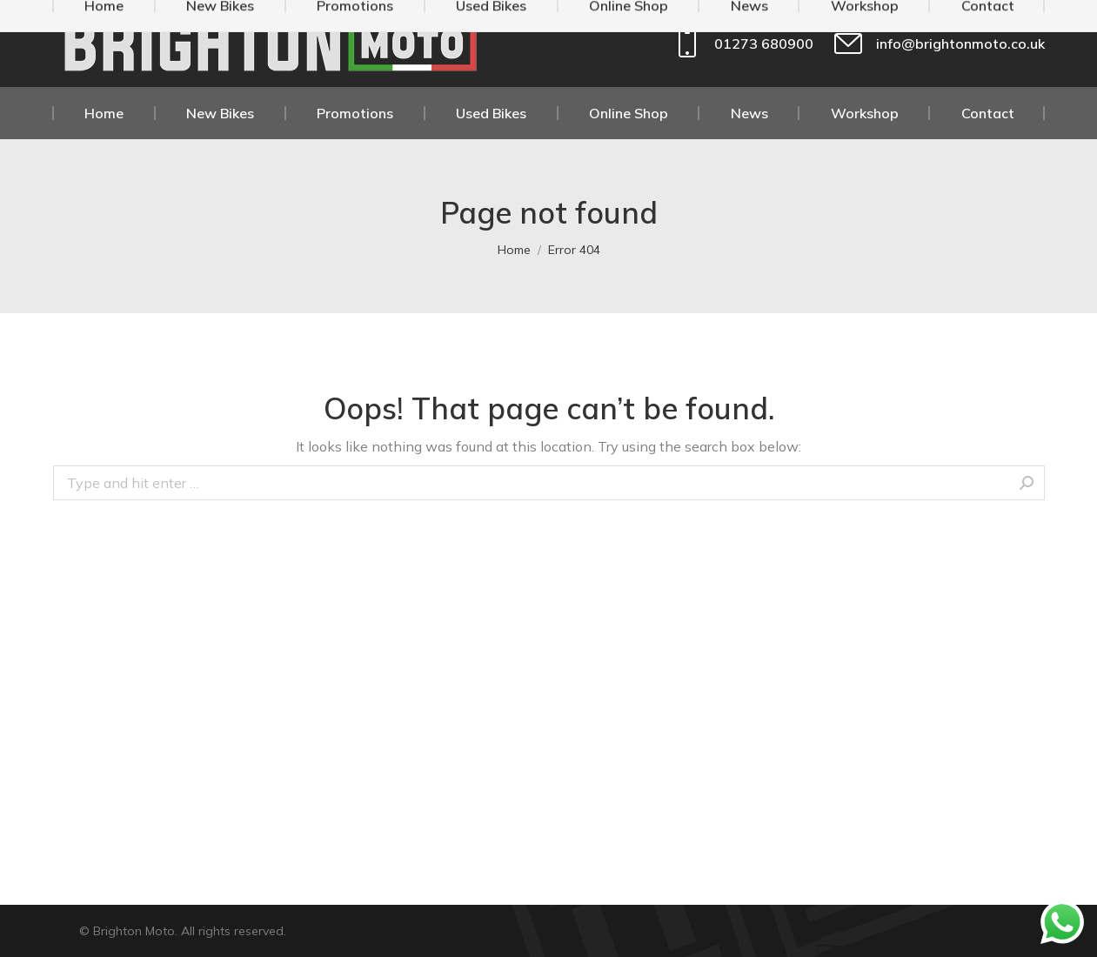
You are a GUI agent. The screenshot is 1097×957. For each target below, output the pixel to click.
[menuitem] (105, 113)
